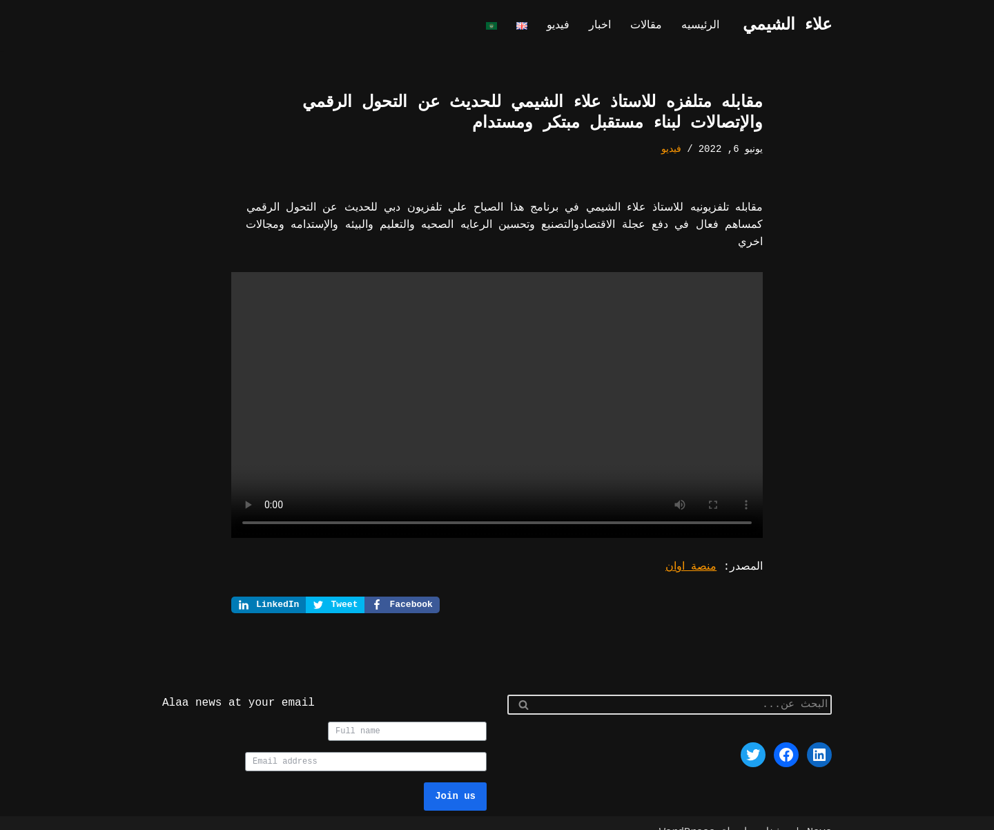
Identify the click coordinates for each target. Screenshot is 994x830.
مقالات (649, 26)
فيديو (563, 26)
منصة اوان (695, 547)
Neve (819, 813)
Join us (455, 777)
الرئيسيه (701, 26)
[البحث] (685, 686)
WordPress (687, 813)
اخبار (604, 26)
